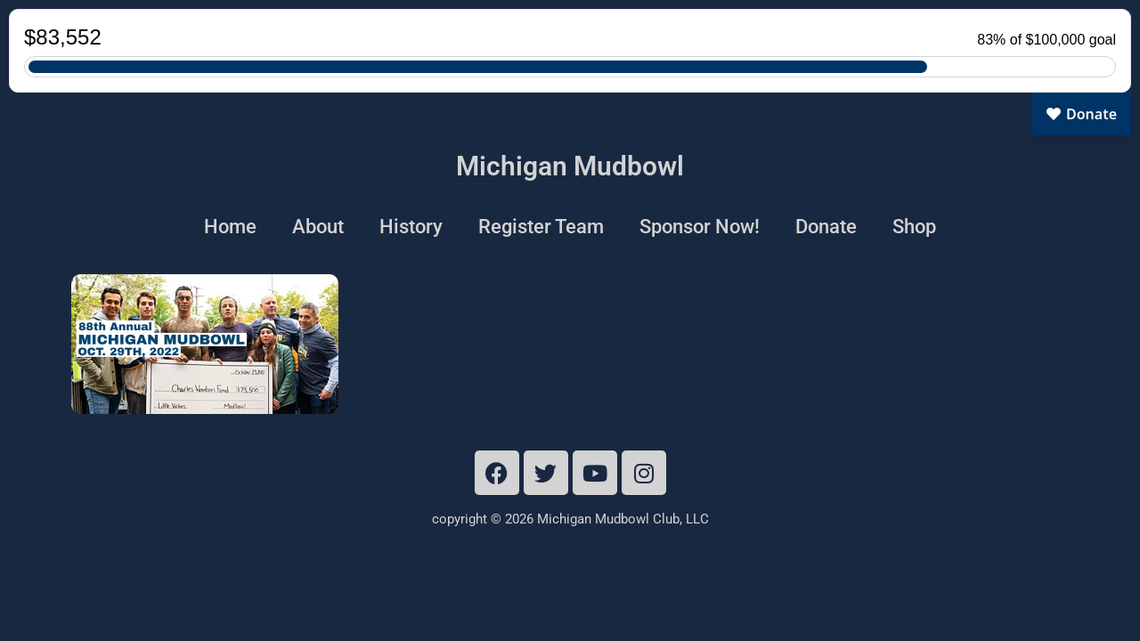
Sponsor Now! (699, 226)
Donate (826, 226)
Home (230, 226)
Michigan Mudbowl (570, 166)
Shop (914, 226)
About (318, 226)
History (411, 226)
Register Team (541, 226)
